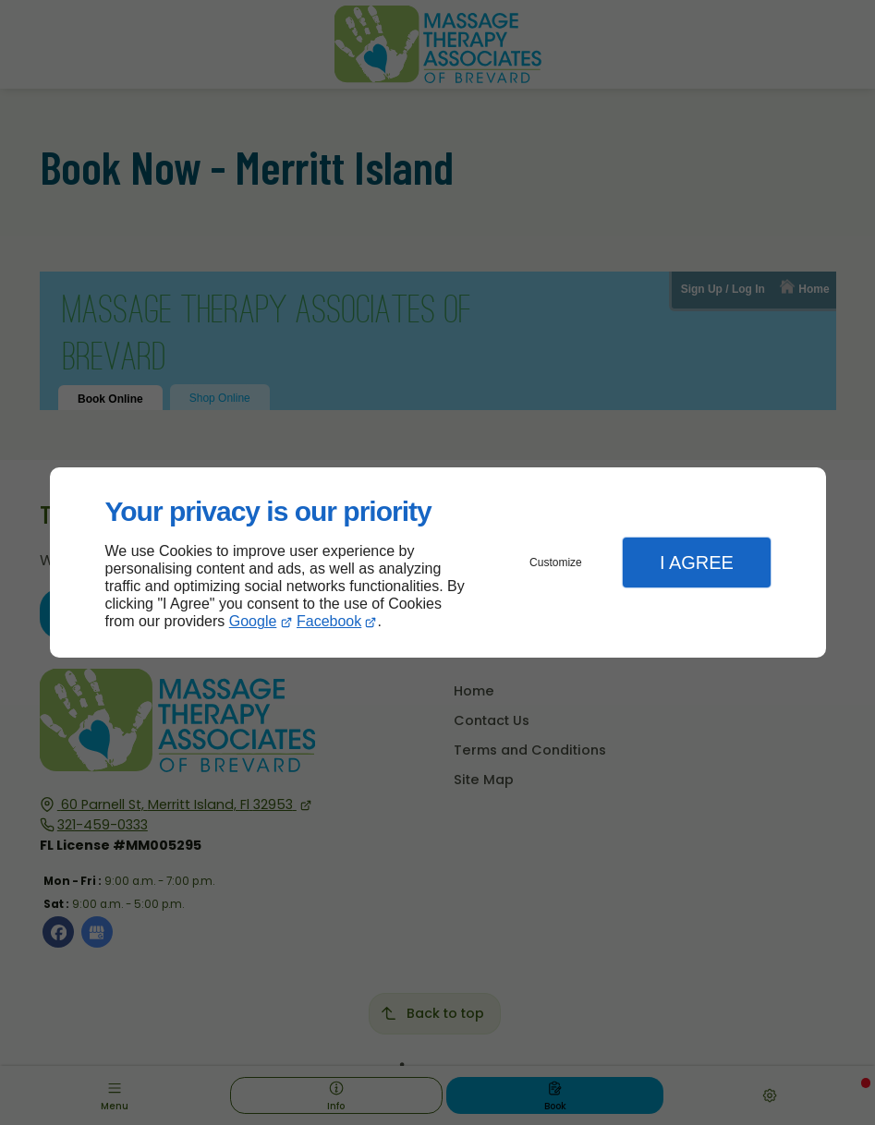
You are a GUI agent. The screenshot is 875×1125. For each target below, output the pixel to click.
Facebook (329, 621)
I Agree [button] (697, 562)
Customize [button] (555, 562)
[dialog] (438, 563)
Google (253, 621)
